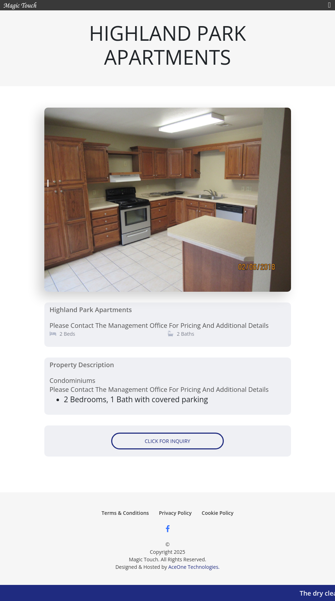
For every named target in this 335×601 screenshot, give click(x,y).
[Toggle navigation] (329, 5)
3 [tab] (48, 199)
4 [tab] (48, 208)
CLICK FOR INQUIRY (167, 441)
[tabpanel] (167, 200)
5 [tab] (48, 217)
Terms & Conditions (125, 512)
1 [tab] (47, 181)
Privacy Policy (175, 512)
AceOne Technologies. (194, 566)
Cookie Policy (217, 512)
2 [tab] (48, 190)
